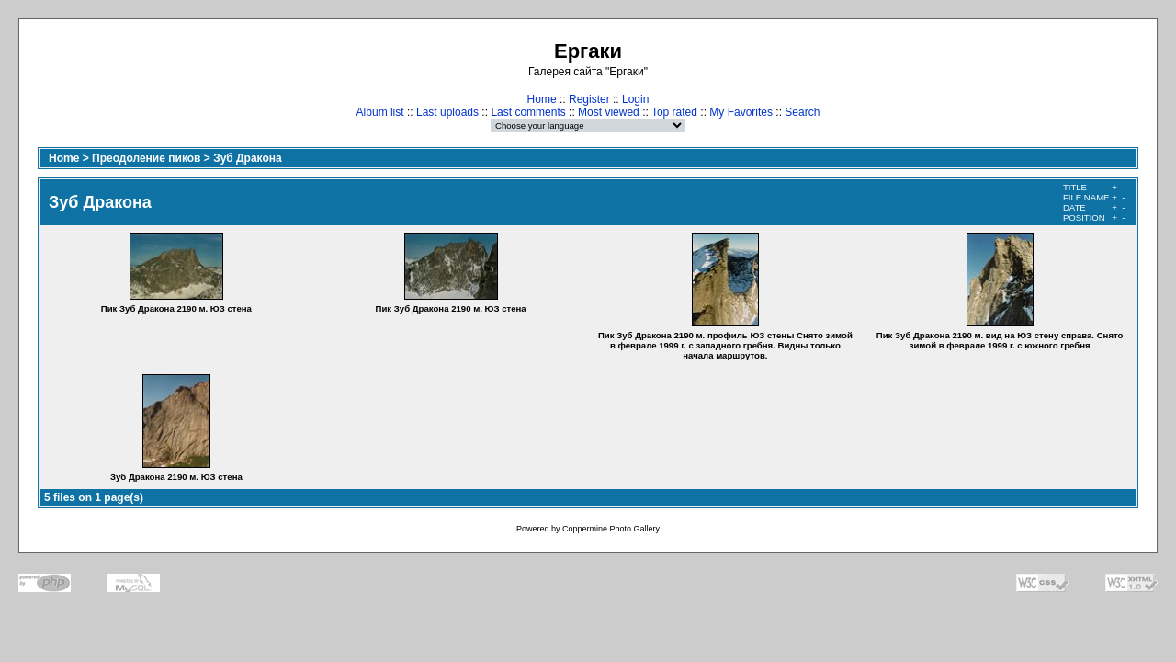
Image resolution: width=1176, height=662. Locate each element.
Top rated (674, 112)
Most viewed (608, 112)
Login (635, 99)
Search (802, 112)
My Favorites (741, 112)
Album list (380, 112)
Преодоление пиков (146, 158)
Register (589, 99)
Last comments (528, 112)
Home (542, 99)
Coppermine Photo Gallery (611, 528)
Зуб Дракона (247, 158)
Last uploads (447, 112)
